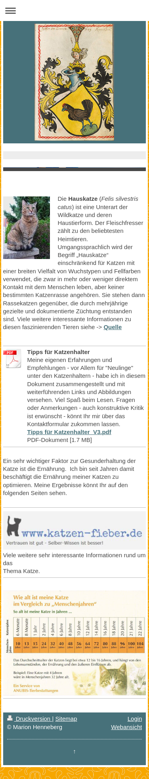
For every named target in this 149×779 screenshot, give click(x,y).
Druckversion (29, 718)
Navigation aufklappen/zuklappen (74, 10)
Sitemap (66, 718)
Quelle (112, 327)
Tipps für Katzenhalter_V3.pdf (69, 432)
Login (135, 718)
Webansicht (126, 727)
